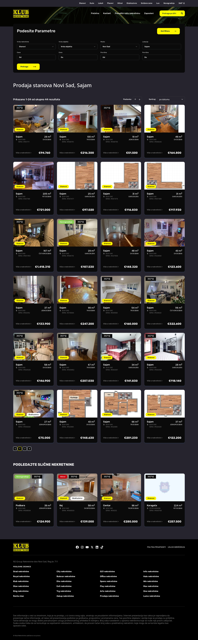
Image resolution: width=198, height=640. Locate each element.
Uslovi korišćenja (176, 547)
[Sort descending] (139, 99)
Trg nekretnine (64, 590)
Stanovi (82, 3)
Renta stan (18, 595)
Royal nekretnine (21, 576)
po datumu (164, 99)
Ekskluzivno (132, 3)
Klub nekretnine (21, 581)
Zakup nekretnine (65, 595)
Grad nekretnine (21, 571)
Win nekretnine (150, 581)
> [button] (29, 448)
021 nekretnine (107, 571)
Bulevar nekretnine (66, 576)
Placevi (110, 3)
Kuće (92, 3)
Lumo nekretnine (151, 595)
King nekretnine (21, 590)
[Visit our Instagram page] (82, 546)
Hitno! (120, 3)
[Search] (182, 13)
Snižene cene (146, 3)
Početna (95, 13)
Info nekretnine (150, 571)
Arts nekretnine (107, 590)
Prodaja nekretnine (109, 595)
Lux (157, 3)
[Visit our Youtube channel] (87, 546)
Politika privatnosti (156, 547)
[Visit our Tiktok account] (101, 546)
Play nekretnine (107, 586)
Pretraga (28, 66)
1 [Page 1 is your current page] (19, 448)
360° (182, 3)
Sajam (147, 46)
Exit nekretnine (64, 586)
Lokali (100, 3)
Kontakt (107, 13)
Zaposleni (149, 13)
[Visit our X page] (92, 546)
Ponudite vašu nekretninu (127, 13)
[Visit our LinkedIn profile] (96, 546)
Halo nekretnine (151, 576)
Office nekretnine (108, 576)
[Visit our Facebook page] (77, 546)
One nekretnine (150, 590)
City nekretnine (64, 571)
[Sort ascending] (135, 99)
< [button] (15, 448)
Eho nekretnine (64, 581)
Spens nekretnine (108, 581)
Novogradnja (169, 3)
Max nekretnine (150, 586)
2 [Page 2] (24, 448)
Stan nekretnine (21, 586)
